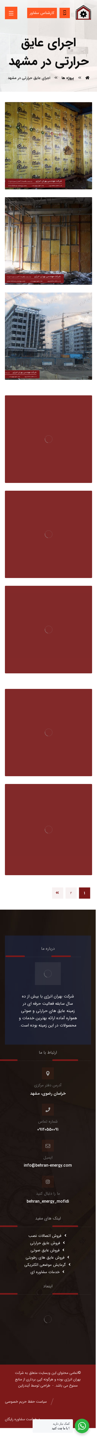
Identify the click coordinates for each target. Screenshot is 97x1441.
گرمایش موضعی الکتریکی (48, 1265)
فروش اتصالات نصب (47, 1236)
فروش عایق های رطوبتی (48, 1257)
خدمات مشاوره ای (48, 1272)
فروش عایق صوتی (48, 1250)
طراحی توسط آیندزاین (34, 1385)
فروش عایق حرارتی (48, 1243)
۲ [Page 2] (71, 893)
